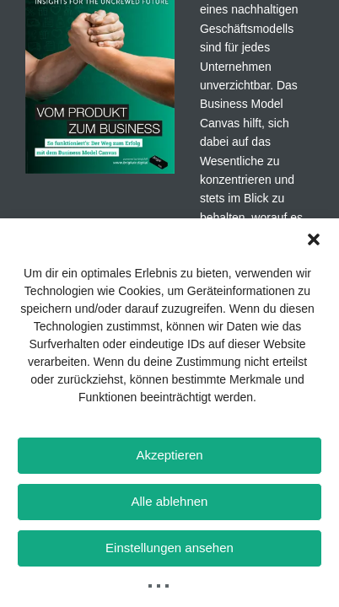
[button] (313, 239)
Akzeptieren (169, 455)
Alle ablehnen (170, 501)
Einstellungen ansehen (169, 547)
